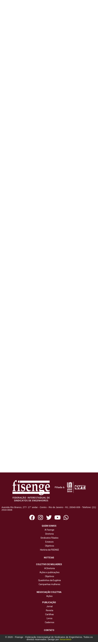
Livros (49, 618)
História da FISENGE (49, 550)
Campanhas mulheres (49, 584)
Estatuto (49, 542)
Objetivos (49, 546)
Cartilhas (49, 614)
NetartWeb (65, 639)
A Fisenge (49, 530)
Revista (49, 610)
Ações (49, 596)
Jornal (49, 606)
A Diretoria (49, 568)
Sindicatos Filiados (49, 538)
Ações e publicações (49, 572)
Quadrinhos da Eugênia (49, 580)
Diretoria (49, 534)
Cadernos (49, 622)
